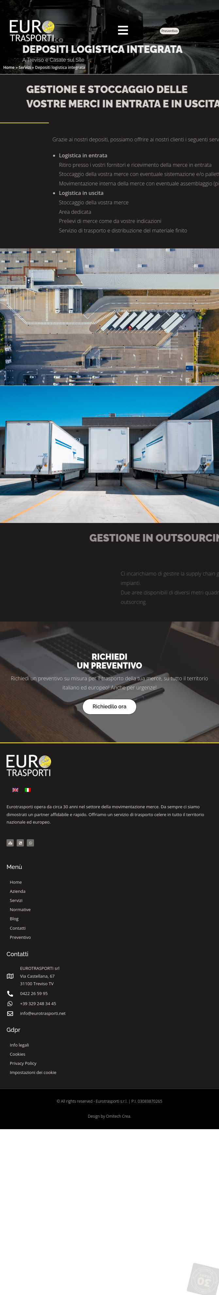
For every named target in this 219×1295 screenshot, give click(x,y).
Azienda (17, 891)
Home (8, 67)
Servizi (25, 67)
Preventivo (20, 937)
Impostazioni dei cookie (33, 1072)
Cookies (17, 1054)
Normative (20, 909)
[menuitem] (15, 790)
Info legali (19, 1045)
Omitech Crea (118, 1116)
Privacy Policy (23, 1063)
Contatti (17, 928)
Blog (14, 919)
